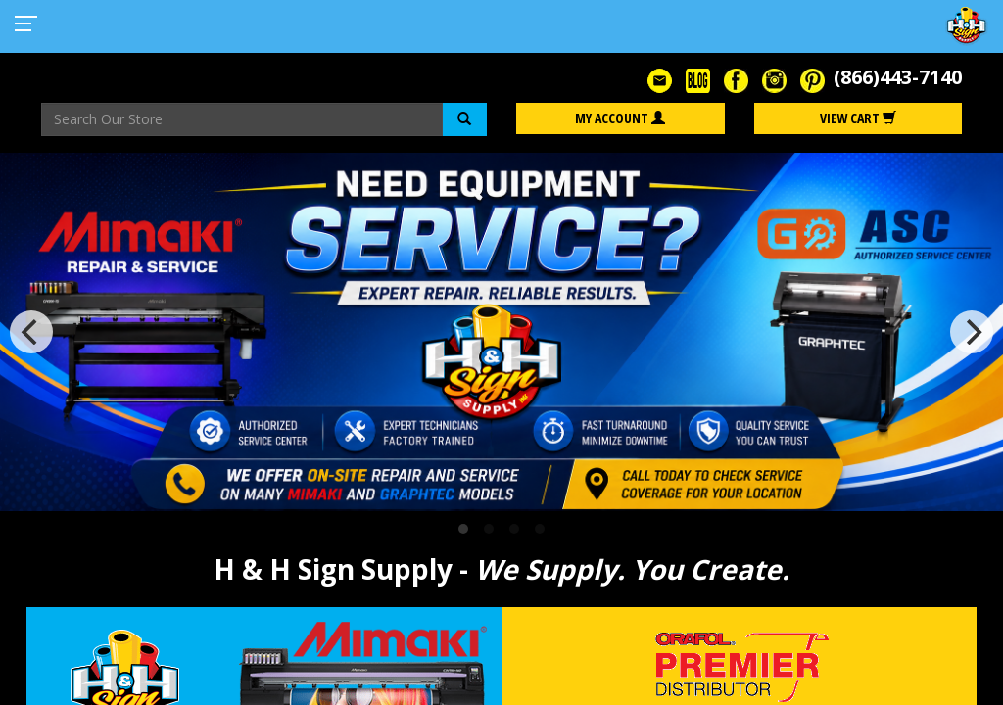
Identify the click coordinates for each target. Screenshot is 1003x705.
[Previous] (31, 331)
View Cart (858, 118)
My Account (620, 118)
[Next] (971, 331)
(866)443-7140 (898, 77)
